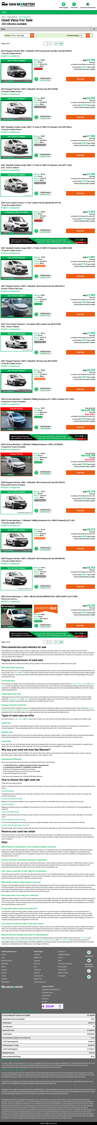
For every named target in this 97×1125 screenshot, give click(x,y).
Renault (4, 973)
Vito (22, 672)
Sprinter (15, 672)
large (27, 719)
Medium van (38, 957)
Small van (37, 954)
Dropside (37, 973)
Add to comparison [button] (10, 56)
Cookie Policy (62, 970)
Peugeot (4, 970)
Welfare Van (38, 979)
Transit (74, 684)
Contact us (61, 951)
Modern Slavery (63, 973)
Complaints (61, 976)
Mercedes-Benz (7, 960)
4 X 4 (35, 967)
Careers (60, 957)
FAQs (59, 960)
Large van (37, 960)
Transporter (12, 699)
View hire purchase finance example (84, 69)
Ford (3, 957)
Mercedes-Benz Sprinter (20, 940)
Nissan (4, 967)
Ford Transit (84, 938)
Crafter (26, 699)
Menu (4, 12)
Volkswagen (5, 982)
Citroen (4, 954)
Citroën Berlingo (25, 710)
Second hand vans (40, 982)
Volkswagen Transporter (36, 940)
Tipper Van (37, 970)
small (15, 719)
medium (20, 719)
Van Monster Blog (64, 954)
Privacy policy (62, 967)
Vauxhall (4, 979)
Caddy (19, 699)
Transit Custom (82, 684)
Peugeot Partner (49, 940)
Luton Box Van (38, 976)
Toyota (4, 976)
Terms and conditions (65, 963)
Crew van (37, 963)
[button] (80, 79)
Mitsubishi (5, 963)
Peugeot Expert (12, 710)
